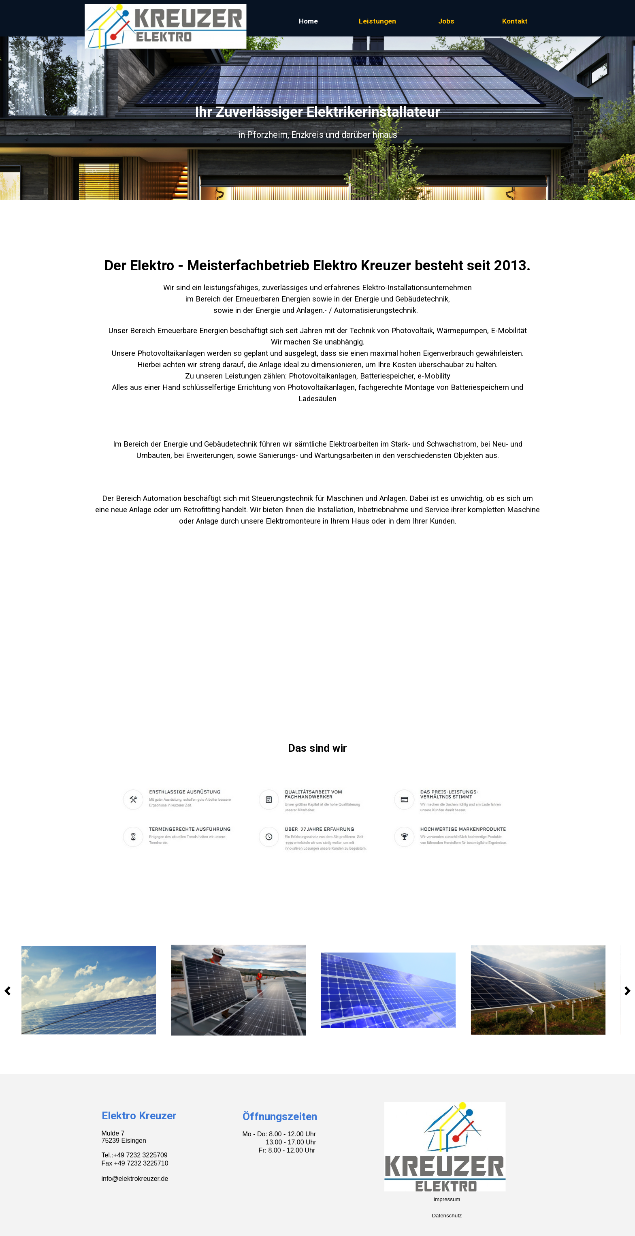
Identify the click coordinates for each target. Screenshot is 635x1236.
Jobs (446, 21)
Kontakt (515, 21)
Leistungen (377, 21)
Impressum (447, 1199)
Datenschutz (447, 1215)
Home (308, 21)
